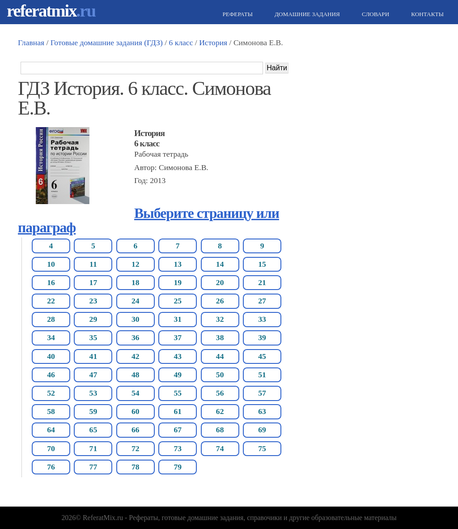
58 (51, 411)
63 (262, 411)
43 (178, 356)
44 (220, 356)
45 (262, 356)
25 (178, 300)
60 (135, 411)
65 (93, 429)
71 (93, 448)
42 (135, 356)
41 (93, 356)
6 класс (181, 42)
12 (135, 264)
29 (93, 319)
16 (51, 282)
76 (51, 466)
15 (262, 264)
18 (135, 282)
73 (178, 448)
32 (220, 319)
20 (220, 282)
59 (93, 411)
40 (51, 356)
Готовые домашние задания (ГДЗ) (107, 42)
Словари (374, 14)
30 (135, 319)
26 (220, 300)
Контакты (426, 14)
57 (262, 392)
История (213, 42)
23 (93, 300)
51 (262, 374)
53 (93, 392)
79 (178, 466)
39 (262, 337)
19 (178, 282)
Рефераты (237, 14)
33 (262, 319)
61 (178, 411)
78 (135, 466)
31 (178, 319)
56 (220, 392)
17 (93, 282)
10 (51, 264)
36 (135, 337)
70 (51, 448)
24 (135, 300)
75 (262, 448)
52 (51, 392)
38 (220, 337)
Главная (31, 42)
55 (178, 392)
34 (51, 337)
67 (178, 429)
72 (135, 448)
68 (220, 429)
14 (220, 264)
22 (51, 300)
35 (93, 337)
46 (51, 374)
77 (93, 466)
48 (135, 374)
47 (93, 374)
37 (178, 337)
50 (220, 374)
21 (262, 282)
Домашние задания (306, 14)
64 (51, 429)
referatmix (51, 10)
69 (262, 429)
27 (262, 300)
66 (135, 429)
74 (220, 448)
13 (178, 264)
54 (135, 392)
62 (220, 411)
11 (93, 264)
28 (51, 319)
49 (178, 374)
